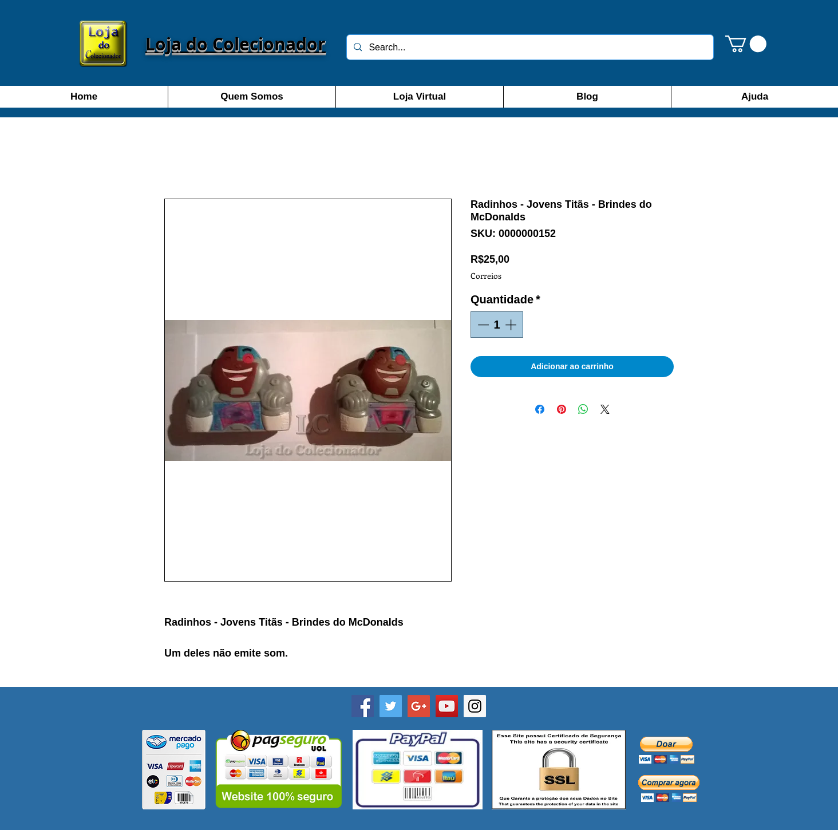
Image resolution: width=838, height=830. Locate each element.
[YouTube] (447, 706)
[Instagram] (475, 706)
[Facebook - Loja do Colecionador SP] (362, 706)
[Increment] (511, 324)
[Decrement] (482, 324)
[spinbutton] (497, 324)
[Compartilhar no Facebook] (540, 409)
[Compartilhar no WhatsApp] (583, 409)
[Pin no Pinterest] (561, 409)
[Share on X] (605, 409)
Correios (486, 275)
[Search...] (529, 47)
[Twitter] (391, 706)
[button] (745, 43)
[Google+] (419, 706)
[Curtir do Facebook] (419, 819)
